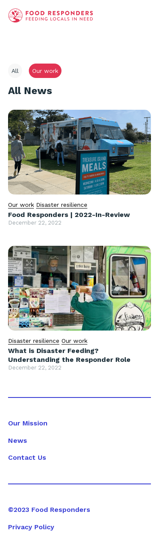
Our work (21, 204)
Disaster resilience (61, 204)
